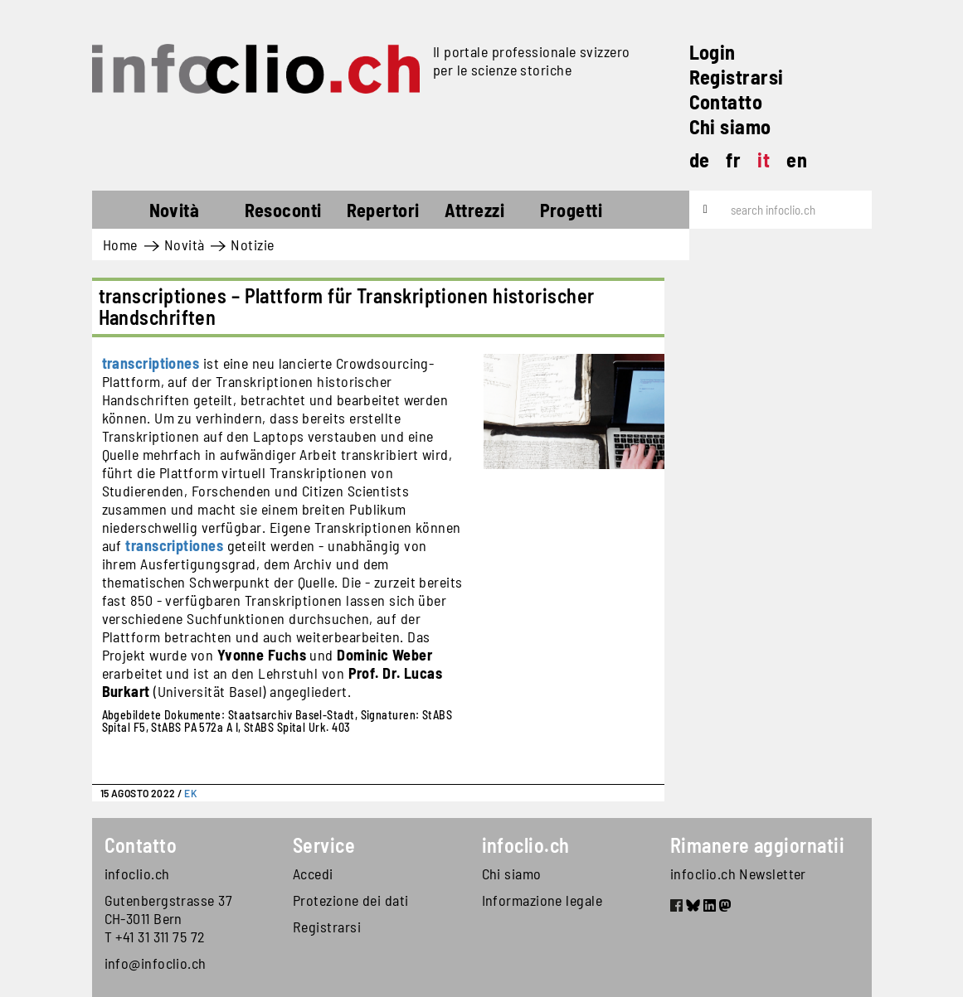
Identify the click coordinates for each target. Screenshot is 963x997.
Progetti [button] (571, 209)
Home (122, 212)
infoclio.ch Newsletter (738, 873)
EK (190, 793)
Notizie (252, 244)
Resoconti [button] (283, 209)
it (763, 160)
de (699, 160)
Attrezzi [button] (475, 209)
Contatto (726, 102)
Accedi (313, 873)
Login (712, 52)
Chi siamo (730, 126)
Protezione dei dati (351, 900)
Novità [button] (174, 209)
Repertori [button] (383, 209)
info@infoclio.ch (156, 963)
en (796, 160)
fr (733, 160)
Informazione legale (542, 900)
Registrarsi (736, 77)
